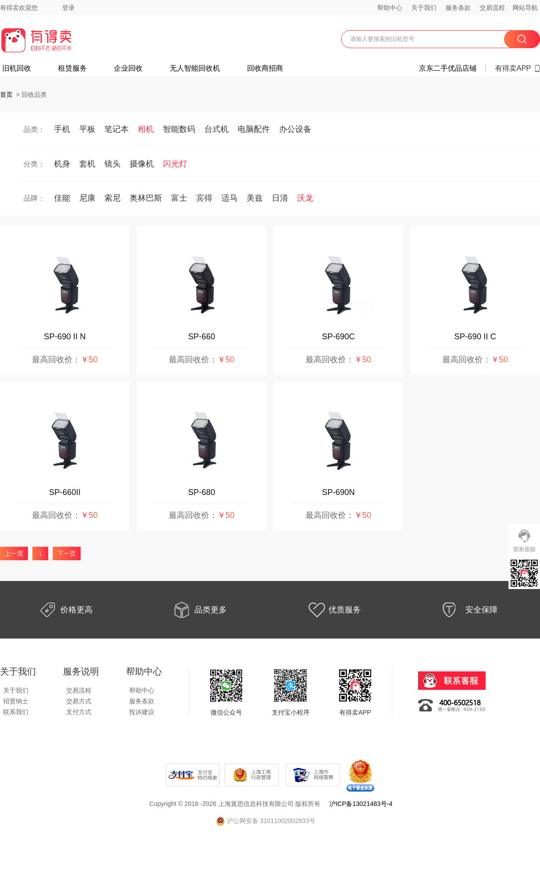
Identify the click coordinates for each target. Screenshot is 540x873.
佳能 (62, 198)
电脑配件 (254, 129)
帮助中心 (389, 7)
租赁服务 (72, 68)
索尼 (112, 198)
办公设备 (295, 129)
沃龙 (305, 198)
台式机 (216, 129)
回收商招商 (265, 68)
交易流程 (492, 7)
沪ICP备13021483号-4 (360, 803)
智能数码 (179, 129)
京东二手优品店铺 (448, 68)
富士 (179, 198)
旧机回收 (16, 68)
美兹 (255, 198)
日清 (280, 198)
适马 (229, 198)
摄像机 (142, 163)
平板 (87, 129)
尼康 (87, 198)
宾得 (204, 198)
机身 (62, 163)
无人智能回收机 (195, 68)
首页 (6, 94)
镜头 (112, 163)
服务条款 (458, 7)
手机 (62, 129)
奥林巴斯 (146, 198)
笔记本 (116, 129)
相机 (146, 129)
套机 (87, 163)
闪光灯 (175, 163)
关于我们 (423, 7)
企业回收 (128, 68)
